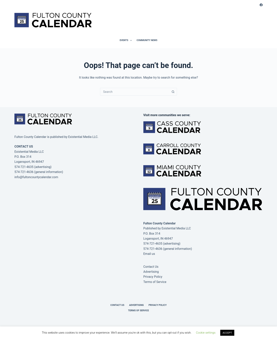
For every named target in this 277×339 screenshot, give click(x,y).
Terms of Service (154, 282)
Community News (147, 40)
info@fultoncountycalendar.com (36, 177)
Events (126, 40)
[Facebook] (261, 4)
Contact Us (151, 267)
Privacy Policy (152, 277)
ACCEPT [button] (227, 332)
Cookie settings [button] (205, 332)
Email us (149, 254)
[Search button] (173, 92)
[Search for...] (134, 92)
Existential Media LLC (176, 228)
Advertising (151, 272)
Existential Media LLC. (83, 137)
